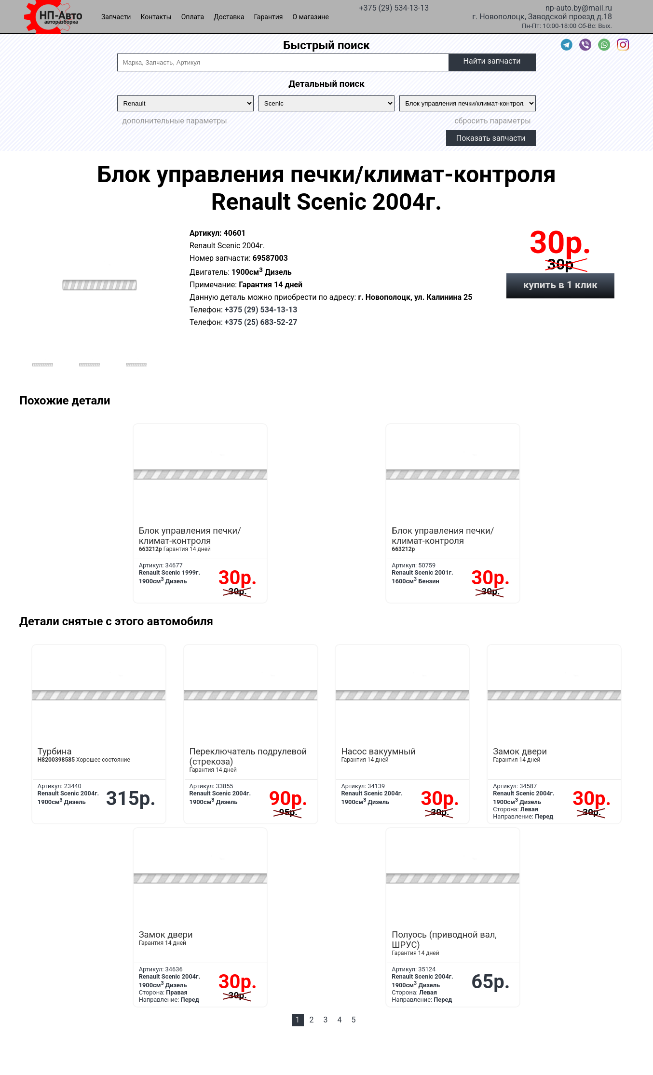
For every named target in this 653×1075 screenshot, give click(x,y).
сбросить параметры (492, 120)
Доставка (229, 17)
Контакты (155, 17)
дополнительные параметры (174, 120)
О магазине (311, 17)
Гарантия (268, 17)
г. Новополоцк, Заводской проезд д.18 (542, 16)
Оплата (192, 17)
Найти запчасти (492, 61)
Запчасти (116, 17)
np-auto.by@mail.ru (578, 7)
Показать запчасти (491, 138)
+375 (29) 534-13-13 (394, 7)
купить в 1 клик (560, 285)
